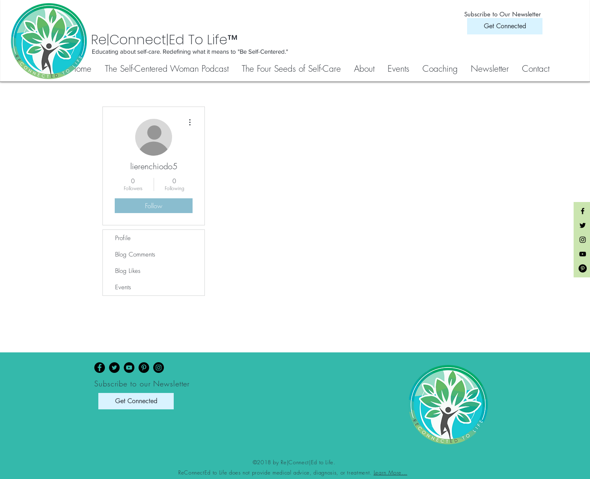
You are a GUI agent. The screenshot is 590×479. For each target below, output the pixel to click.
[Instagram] (158, 367)
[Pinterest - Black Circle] (583, 268)
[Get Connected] (504, 26)
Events (123, 287)
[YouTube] (129, 367)
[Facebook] (99, 367)
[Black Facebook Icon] (583, 211)
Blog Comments (135, 254)
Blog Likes (128, 271)
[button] (292, 69)
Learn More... (390, 472)
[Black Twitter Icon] (583, 225)
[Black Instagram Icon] (583, 240)
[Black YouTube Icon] (583, 254)
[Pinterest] (143, 367)
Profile (123, 238)
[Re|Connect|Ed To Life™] (205, 39)
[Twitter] (114, 367)
